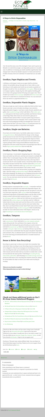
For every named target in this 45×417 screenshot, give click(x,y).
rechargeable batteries (9, 135)
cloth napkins (30, 89)
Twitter (36, 339)
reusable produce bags (21, 171)
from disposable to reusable (20, 20)
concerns (23, 192)
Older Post (41, 361)
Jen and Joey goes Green (30, 325)
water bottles (6, 257)
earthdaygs (11, 20)
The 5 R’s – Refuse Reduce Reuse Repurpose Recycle (19, 303)
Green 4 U (37, 308)
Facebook (18, 339)
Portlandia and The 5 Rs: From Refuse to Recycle (18, 318)
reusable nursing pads (32, 208)
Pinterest (31, 339)
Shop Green (32, 20)
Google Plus (24, 339)
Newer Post (4, 361)
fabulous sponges (19, 94)
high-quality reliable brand (15, 146)
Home (23, 361)
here (29, 98)
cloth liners (20, 231)
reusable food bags (14, 112)
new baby (26, 186)
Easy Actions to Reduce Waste (13, 325)
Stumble (30, 353)
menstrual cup (15, 229)
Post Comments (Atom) (14, 414)
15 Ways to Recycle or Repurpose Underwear (17, 310)
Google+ (23, 353)
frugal (28, 20)
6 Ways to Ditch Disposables (16, 18)
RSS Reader (17, 341)
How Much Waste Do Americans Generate (16, 323)
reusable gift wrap (35, 255)
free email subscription (18, 335)
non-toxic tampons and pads (33, 223)
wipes (16, 198)
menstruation (10, 223)
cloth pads (11, 231)
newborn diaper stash (21, 200)
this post (14, 179)
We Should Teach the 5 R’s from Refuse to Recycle (18, 308)
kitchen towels (36, 94)
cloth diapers (8, 198)
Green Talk (34, 310)
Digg (35, 353)
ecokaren (32, 323)
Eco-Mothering (9, 328)
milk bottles (14, 257)
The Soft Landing (21, 315)
